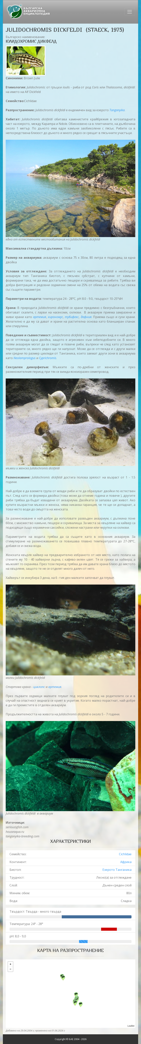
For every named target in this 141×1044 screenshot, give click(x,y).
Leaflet (131, 1026)
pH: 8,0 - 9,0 (18, 936)
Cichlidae (125, 854)
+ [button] (10, 964)
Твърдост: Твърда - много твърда (35, 911)
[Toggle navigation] (129, 12)
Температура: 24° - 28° (26, 924)
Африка (125, 862)
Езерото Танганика (116, 870)
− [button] (10, 969)
